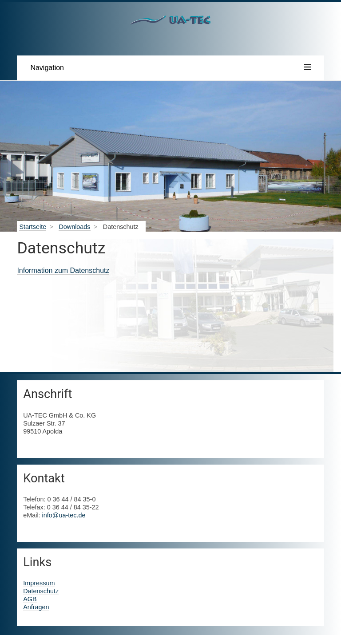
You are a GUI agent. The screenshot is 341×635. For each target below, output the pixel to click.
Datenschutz (41, 591)
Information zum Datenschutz (63, 270)
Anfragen (36, 607)
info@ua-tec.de (64, 515)
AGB (29, 599)
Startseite (32, 226)
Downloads (74, 226)
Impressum (39, 583)
